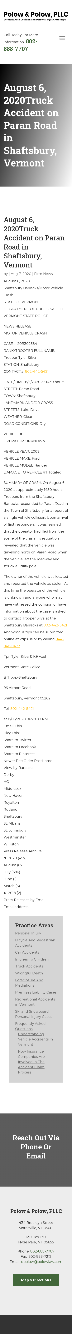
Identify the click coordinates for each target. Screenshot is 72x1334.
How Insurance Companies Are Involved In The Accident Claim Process (31, 1061)
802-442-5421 (37, 371)
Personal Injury (28, 933)
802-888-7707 (21, 44)
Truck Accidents (29, 966)
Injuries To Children (32, 959)
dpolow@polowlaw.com (41, 1262)
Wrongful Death (29, 973)
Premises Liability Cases (36, 992)
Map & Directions (36, 1280)
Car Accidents (27, 952)
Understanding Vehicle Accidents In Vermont (35, 1039)
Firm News (43, 274)
